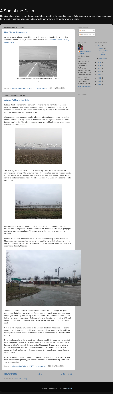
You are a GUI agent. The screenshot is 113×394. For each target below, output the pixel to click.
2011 (99, 72)
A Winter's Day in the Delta (16, 100)
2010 (99, 75)
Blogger (69, 388)
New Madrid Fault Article (15, 32)
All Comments (85, 35)
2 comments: (41, 366)
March (101, 48)
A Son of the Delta (17, 11)
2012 (99, 69)
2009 (99, 78)
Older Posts (66, 374)
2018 (99, 65)
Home (39, 374)
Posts (82, 31)
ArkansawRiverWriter (85, 53)
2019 (99, 62)
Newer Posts (10, 374)
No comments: (41, 88)
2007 (99, 84)
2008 (99, 81)
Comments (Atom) (20, 379)
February (102, 58)
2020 (99, 45)
